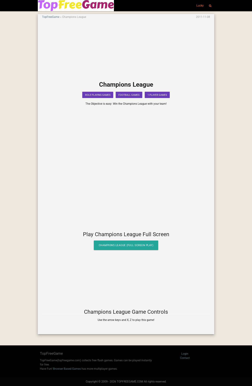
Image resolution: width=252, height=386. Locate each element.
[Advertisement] (126, 52)
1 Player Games (157, 94)
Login (184, 353)
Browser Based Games (67, 368)
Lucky (200, 5)
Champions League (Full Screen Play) (126, 245)
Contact (185, 358)
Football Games (128, 94)
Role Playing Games (97, 94)
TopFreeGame (50, 17)
